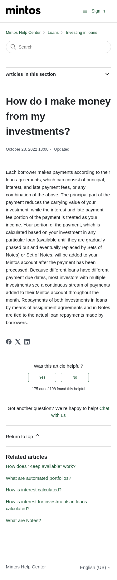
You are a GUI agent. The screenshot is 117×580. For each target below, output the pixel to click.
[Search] (58, 47)
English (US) (95, 567)
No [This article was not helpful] (74, 377)
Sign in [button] (98, 10)
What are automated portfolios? (38, 478)
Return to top (23, 435)
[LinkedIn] (27, 341)
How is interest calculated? (33, 489)
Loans (53, 32)
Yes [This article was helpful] (42, 377)
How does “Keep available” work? (41, 466)
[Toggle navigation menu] (85, 10)
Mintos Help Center (23, 32)
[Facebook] (9, 341)
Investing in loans (81, 32)
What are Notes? (23, 520)
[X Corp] (18, 341)
